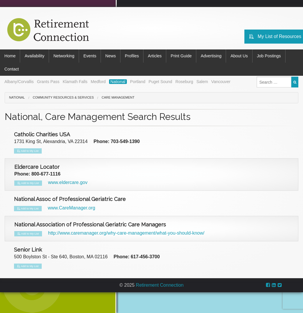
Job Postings (269, 56)
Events (89, 56)
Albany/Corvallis (19, 81)
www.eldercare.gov (67, 182)
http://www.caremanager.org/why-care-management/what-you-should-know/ (126, 233)
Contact (11, 69)
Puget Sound (160, 81)
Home (9, 56)
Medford (98, 81)
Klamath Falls (75, 81)
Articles (155, 56)
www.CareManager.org (71, 207)
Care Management (118, 97)
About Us (239, 56)
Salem (202, 81)
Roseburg (184, 81)
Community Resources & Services (63, 97)
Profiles (132, 56)
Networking (63, 56)
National (118, 81)
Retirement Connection (160, 285)
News (110, 56)
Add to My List (27, 151)
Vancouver (220, 81)
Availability (34, 56)
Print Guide (181, 56)
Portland (137, 81)
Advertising (211, 56)
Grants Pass (48, 81)
